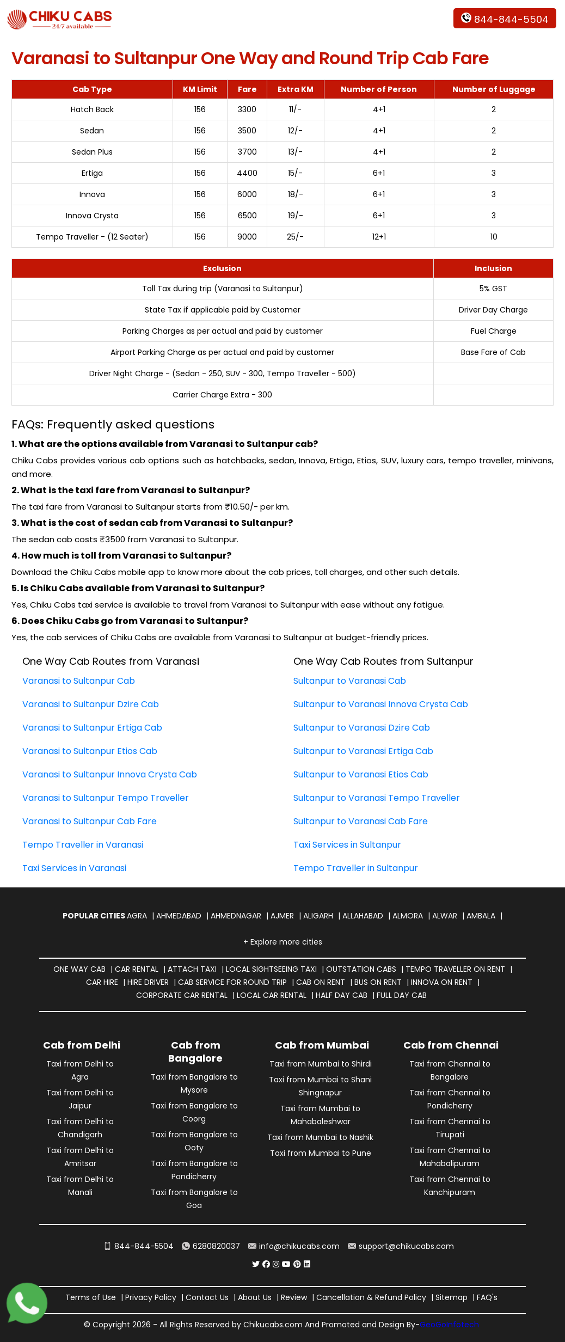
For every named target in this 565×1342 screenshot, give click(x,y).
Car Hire (102, 982)
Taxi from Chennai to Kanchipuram (449, 1186)
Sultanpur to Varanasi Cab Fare (360, 821)
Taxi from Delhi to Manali (80, 1186)
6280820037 (211, 1246)
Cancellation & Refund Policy (371, 1297)
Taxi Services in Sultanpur (347, 844)
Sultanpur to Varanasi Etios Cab (360, 774)
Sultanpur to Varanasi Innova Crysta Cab (380, 704)
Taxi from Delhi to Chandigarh (80, 1128)
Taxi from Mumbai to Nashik (320, 1137)
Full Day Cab (402, 995)
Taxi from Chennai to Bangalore (449, 1070)
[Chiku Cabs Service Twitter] (256, 1264)
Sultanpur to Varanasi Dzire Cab (361, 727)
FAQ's (487, 1297)
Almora (407, 915)
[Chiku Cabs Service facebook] (266, 1264)
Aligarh (318, 915)
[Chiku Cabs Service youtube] (286, 1264)
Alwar (444, 915)
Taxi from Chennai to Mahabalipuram (449, 1157)
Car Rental (136, 969)
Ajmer (282, 915)
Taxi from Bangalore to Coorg (194, 1112)
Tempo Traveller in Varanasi (82, 844)
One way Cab (79, 969)
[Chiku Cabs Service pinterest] (297, 1264)
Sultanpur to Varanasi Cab (349, 681)
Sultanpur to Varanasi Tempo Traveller (376, 798)
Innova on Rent (441, 982)
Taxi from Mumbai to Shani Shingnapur (320, 1086)
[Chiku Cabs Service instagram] (276, 1264)
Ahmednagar (236, 915)
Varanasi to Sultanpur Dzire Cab (90, 704)
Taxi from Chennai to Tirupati (449, 1128)
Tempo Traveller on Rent (455, 969)
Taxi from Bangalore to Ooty (194, 1141)
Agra (137, 915)
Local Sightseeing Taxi (271, 969)
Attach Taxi (192, 969)
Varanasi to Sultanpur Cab (78, 681)
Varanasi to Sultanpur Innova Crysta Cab (109, 774)
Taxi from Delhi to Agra (80, 1070)
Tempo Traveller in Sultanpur (355, 868)
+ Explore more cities (282, 941)
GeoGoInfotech (449, 1324)
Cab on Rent (320, 982)
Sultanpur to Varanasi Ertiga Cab (363, 751)
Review (294, 1297)
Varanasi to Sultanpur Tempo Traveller (105, 798)
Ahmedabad (178, 915)
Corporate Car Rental (182, 995)
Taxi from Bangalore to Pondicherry (194, 1170)
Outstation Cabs (361, 969)
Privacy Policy (150, 1297)
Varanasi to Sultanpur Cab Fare (89, 821)
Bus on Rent (378, 982)
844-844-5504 (505, 19)
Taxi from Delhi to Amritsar (80, 1157)
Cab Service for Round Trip (232, 982)
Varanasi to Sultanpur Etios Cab (89, 751)
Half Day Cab (341, 995)
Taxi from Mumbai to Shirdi (320, 1063)
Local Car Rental (271, 995)
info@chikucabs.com (294, 1246)
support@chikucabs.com (401, 1246)
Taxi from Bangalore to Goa (194, 1199)
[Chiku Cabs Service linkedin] (307, 1264)
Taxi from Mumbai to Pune (320, 1153)
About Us (255, 1297)
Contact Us (207, 1297)
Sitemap (451, 1297)
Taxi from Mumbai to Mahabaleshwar (320, 1115)
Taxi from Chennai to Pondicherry (449, 1099)
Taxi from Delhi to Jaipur (80, 1099)
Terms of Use (90, 1297)
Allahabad (362, 915)
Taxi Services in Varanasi (74, 868)
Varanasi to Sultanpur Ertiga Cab (92, 727)
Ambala (480, 915)
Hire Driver (148, 982)
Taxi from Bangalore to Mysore (194, 1083)
